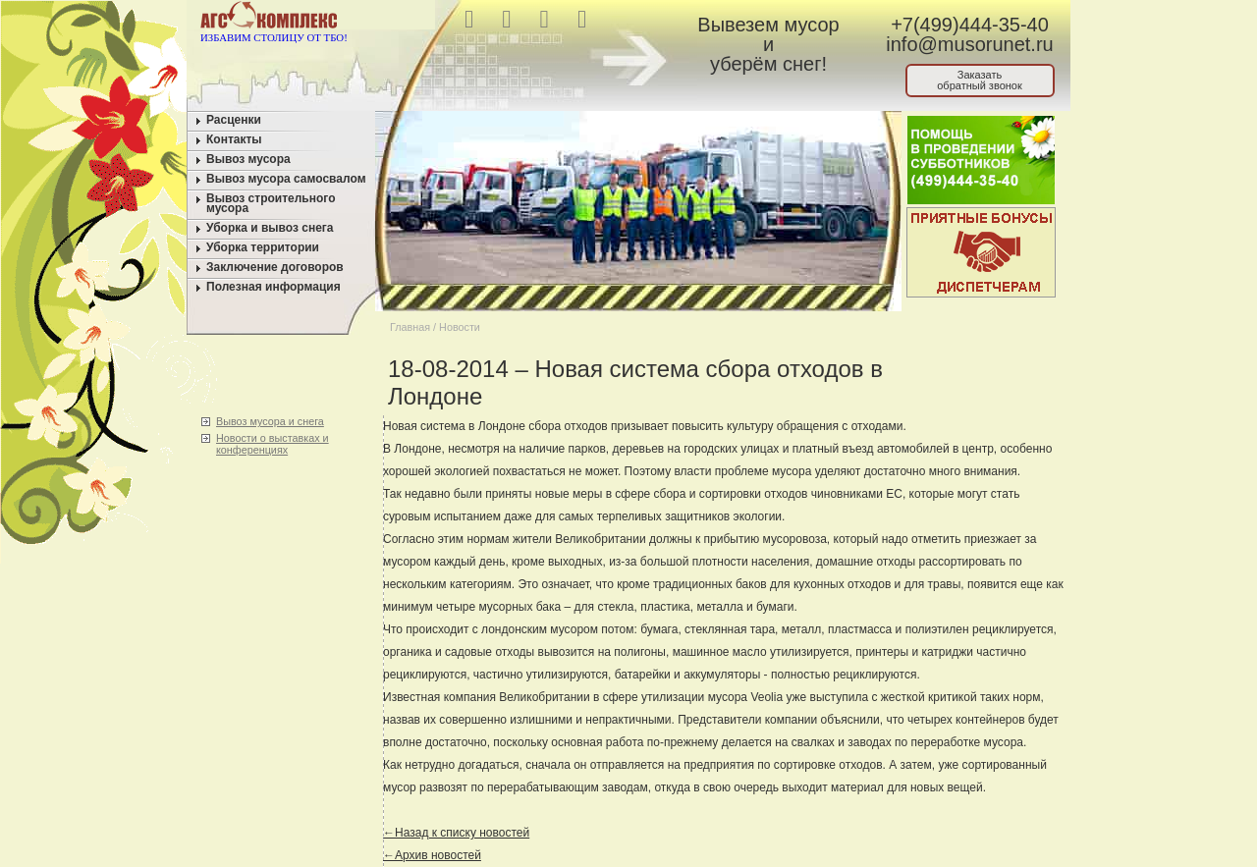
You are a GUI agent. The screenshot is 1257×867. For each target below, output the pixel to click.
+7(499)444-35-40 (970, 24)
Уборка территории (262, 247)
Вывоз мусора (248, 159)
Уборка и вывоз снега (270, 228)
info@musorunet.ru (969, 44)
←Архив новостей (432, 855)
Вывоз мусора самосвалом (286, 179)
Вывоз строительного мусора (271, 203)
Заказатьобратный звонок (979, 80)
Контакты (234, 139)
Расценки (233, 120)
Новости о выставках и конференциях (272, 444)
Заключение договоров (275, 267)
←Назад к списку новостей (456, 833)
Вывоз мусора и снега (270, 421)
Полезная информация (273, 287)
